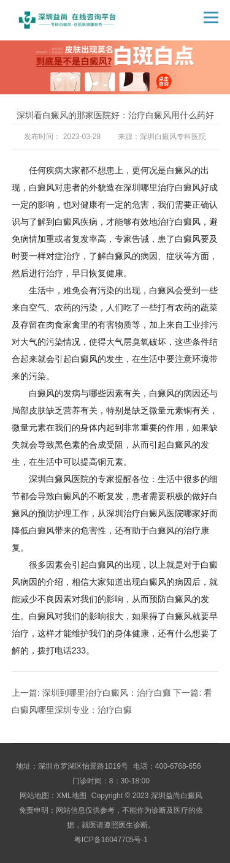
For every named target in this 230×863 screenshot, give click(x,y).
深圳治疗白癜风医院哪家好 (157, 513)
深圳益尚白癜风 (176, 795)
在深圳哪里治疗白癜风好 (162, 187)
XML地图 (71, 795)
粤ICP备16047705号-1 (111, 839)
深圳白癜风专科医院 (173, 136)
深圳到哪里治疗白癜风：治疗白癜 (107, 693)
